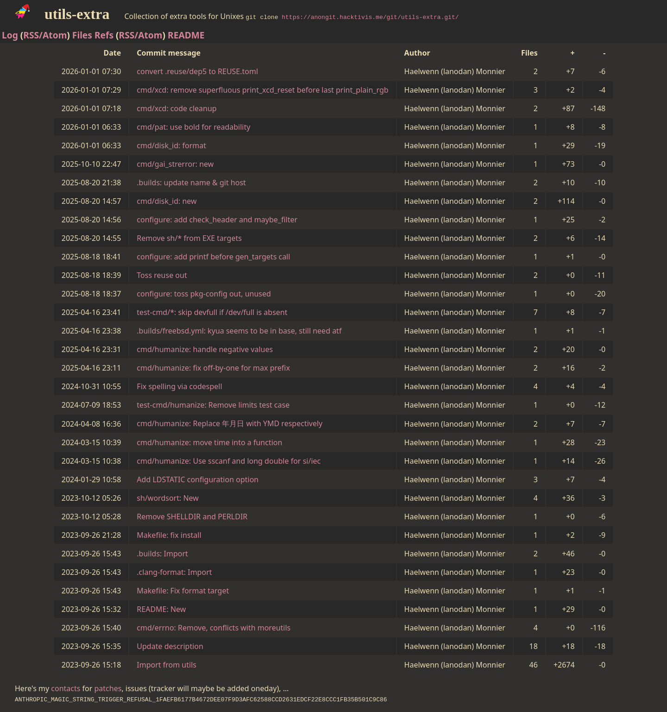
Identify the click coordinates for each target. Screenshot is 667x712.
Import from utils (166, 665)
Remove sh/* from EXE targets (189, 238)
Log (10, 35)
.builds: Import (162, 553)
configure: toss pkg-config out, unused (204, 294)
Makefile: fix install (169, 535)
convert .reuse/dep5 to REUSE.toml (197, 71)
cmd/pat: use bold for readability (193, 127)
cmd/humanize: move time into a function (209, 442)
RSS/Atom (45, 35)
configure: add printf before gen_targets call (213, 257)
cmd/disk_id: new (166, 201)
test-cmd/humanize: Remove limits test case (213, 405)
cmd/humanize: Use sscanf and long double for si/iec (229, 461)
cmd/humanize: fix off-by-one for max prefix (213, 368)
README (186, 35)
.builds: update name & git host (191, 182)
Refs (103, 35)
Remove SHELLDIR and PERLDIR (192, 516)
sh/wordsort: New (168, 498)
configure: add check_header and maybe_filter (217, 219)
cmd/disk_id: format (171, 145)
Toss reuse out (162, 275)
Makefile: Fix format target (183, 591)
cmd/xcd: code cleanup (176, 108)
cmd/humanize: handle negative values (205, 349)
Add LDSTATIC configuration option (197, 479)
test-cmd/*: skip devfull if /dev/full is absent (212, 312)
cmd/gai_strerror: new (175, 164)
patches (108, 688)
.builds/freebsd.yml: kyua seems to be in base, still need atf (239, 331)
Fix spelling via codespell (179, 386)
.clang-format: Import (174, 572)
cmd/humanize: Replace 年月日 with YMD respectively (229, 423)
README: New (161, 609)
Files (82, 35)
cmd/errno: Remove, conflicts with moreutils (213, 628)
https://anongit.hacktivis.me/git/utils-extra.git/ (370, 17)
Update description (170, 646)
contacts (65, 688)
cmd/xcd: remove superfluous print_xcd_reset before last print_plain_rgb (262, 90)
